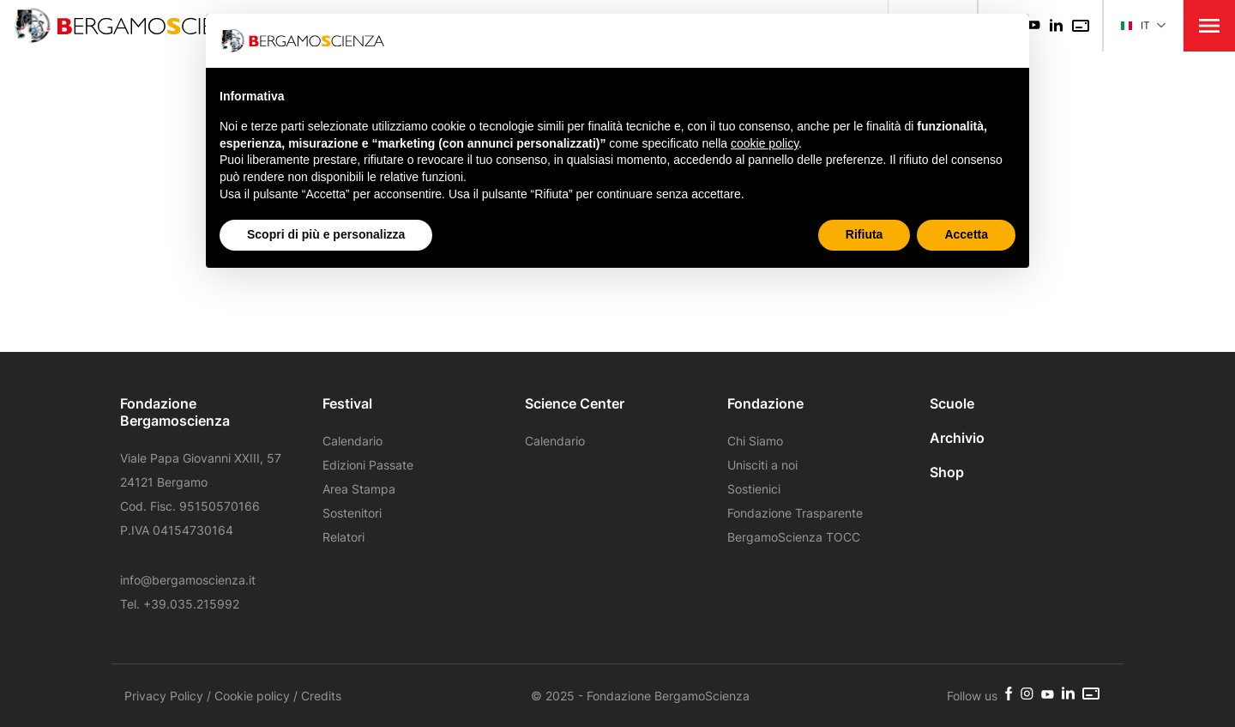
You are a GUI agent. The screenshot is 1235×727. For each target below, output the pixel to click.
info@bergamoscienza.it (188, 580)
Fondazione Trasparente (795, 513)
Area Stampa (358, 489)
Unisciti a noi (762, 464)
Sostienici (753, 489)
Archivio (957, 437)
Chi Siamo (755, 440)
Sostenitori (352, 513)
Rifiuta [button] (864, 234)
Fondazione (765, 403)
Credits (321, 695)
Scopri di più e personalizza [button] (326, 234)
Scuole (952, 403)
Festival (347, 403)
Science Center (574, 403)
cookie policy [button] (764, 143)
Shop (947, 472)
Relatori (343, 537)
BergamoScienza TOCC (793, 537)
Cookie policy (252, 695)
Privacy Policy (163, 695)
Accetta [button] (966, 234)
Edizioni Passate (367, 464)
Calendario (352, 440)
